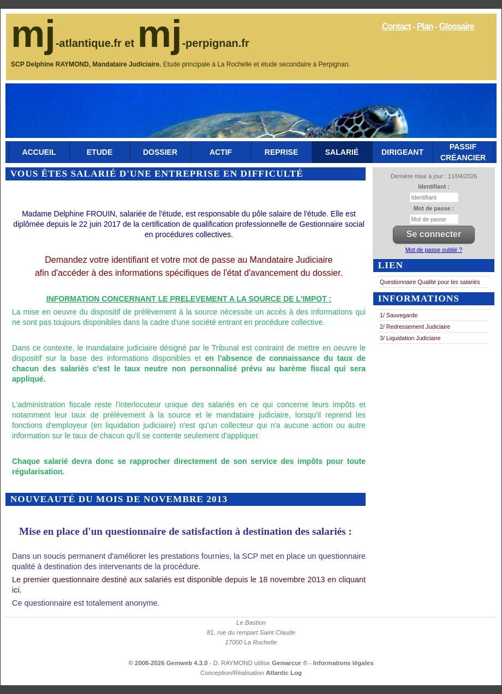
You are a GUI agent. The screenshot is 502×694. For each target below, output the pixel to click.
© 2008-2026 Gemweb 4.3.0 (168, 663)
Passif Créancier (463, 152)
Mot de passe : (434, 208)
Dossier (160, 152)
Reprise (281, 152)
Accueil (39, 152)
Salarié (341, 152)
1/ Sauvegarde (398, 315)
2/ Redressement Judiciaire (415, 326)
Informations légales (343, 663)
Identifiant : (433, 186)
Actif (221, 152)
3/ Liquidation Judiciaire (410, 338)
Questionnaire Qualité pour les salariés (430, 282)
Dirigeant (402, 152)
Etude (99, 152)
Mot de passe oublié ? (433, 249)
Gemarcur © (290, 663)
